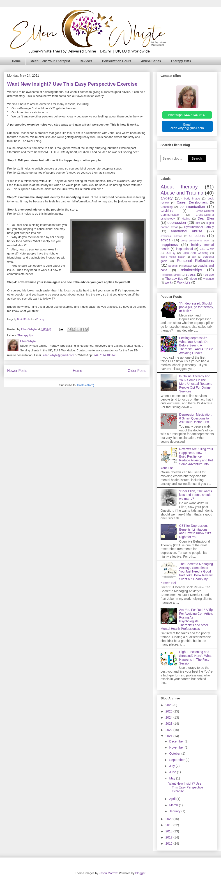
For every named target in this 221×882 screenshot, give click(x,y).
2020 (169, 819)
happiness (169, 245)
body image (192, 198)
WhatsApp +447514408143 (187, 115)
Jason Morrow (108, 873)
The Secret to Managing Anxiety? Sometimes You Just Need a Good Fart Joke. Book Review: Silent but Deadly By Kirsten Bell (187, 573)
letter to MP (207, 249)
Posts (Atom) (85, 385)
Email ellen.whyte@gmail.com (187, 126)
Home (16, 61)
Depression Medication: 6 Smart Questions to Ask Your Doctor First (195, 418)
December (176, 741)
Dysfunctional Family (199, 227)
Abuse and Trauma (182, 193)
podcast (173, 265)
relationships (191, 270)
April (172, 799)
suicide (209, 274)
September (177, 760)
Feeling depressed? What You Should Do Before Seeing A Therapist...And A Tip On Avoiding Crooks (196, 345)
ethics (165, 240)
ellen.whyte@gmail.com (58, 355)
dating (186, 218)
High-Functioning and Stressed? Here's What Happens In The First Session (195, 657)
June (173, 772)
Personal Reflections (195, 261)
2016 (169, 843)
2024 (169, 717)
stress (191, 274)
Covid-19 (167, 211)
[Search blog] (174, 158)
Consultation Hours (116, 61)
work (168, 282)
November (176, 747)
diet (198, 223)
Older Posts (137, 371)
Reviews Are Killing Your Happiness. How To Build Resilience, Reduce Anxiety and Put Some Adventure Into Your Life (187, 458)
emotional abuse (186, 231)
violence (208, 278)
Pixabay (41, 319)
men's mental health (173, 256)
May (172, 778)
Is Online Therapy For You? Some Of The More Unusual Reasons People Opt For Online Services (195, 383)
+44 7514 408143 (104, 355)
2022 (169, 730)
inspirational (184, 249)
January (175, 811)
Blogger (140, 873)
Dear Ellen (206, 218)
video (193, 278)
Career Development (192, 202)
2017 (169, 837)
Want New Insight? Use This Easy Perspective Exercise (72, 84)
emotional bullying (171, 236)
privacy (188, 265)
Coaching (167, 206)
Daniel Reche (24, 319)
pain (194, 256)
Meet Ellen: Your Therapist (50, 61)
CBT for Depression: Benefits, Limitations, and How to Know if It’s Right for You (195, 531)
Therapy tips (25, 335)
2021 (169, 736)
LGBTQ (170, 252)
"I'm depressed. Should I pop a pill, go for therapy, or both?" (196, 307)
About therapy (179, 187)
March (174, 805)
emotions (197, 236)
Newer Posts (17, 371)
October (175, 753)
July (172, 766)
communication (192, 206)
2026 (169, 705)
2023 (169, 723)
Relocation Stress (171, 274)
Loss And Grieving (195, 252)
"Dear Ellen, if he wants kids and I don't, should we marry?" (195, 495)
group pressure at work (195, 240)
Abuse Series (151, 61)
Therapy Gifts (181, 61)
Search (197, 158)
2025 (169, 711)
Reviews (86, 61)
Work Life (183, 282)
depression (176, 222)
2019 (169, 825)
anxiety (167, 198)
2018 (169, 831)
